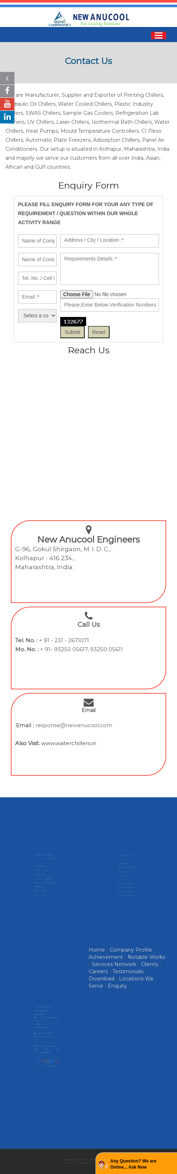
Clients (149, 964)
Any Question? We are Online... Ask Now (133, 1164)
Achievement (106, 957)
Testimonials (127, 971)
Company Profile (131, 950)
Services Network (114, 964)
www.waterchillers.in (68, 743)
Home (97, 950)
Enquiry (117, 986)
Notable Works (146, 957)
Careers (98, 971)
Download (101, 978)
